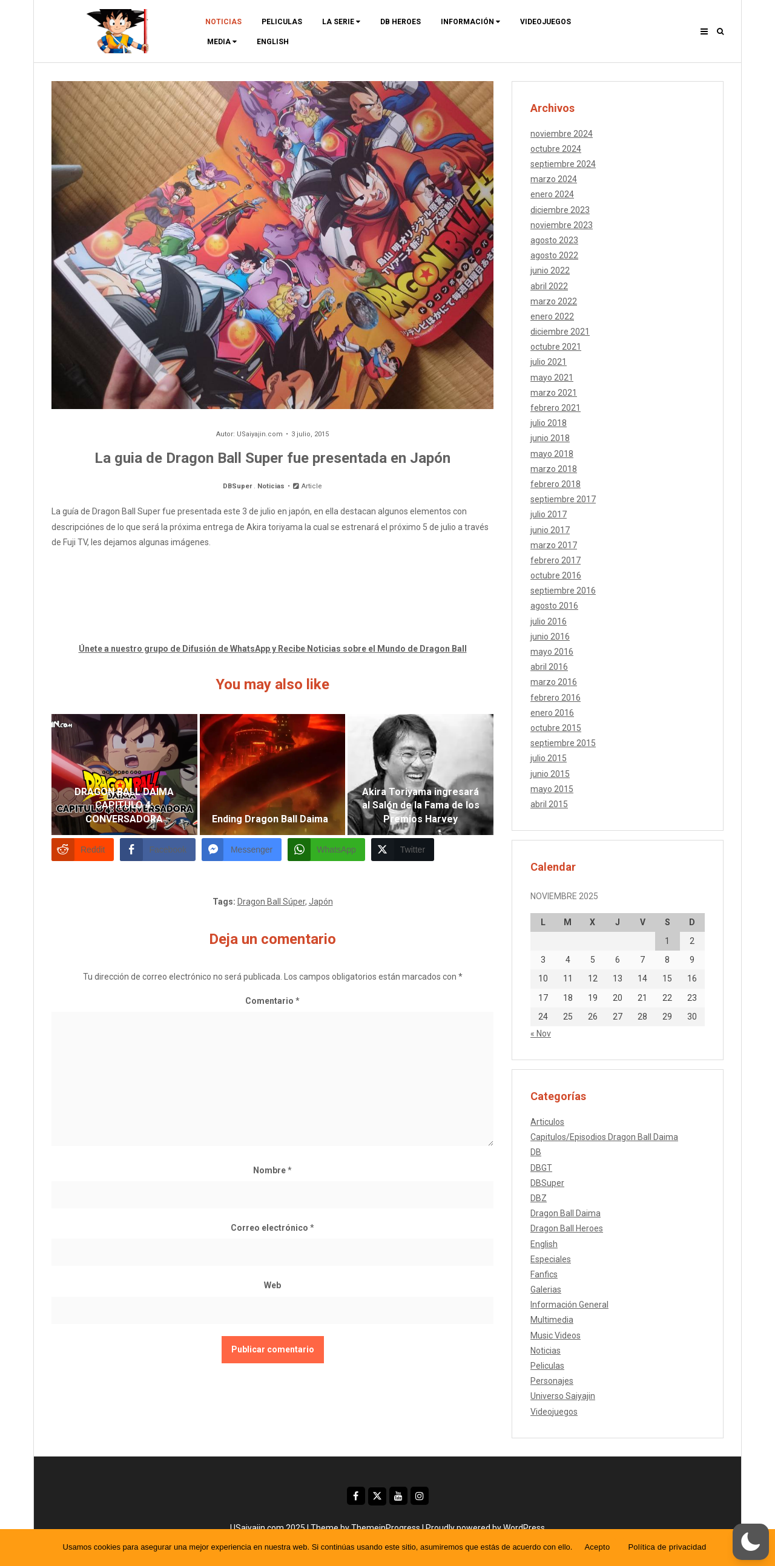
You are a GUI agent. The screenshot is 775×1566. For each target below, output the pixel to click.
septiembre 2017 (563, 499)
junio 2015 (550, 774)
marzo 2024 (553, 179)
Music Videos (555, 1335)
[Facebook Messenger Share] (242, 849)
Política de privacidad (667, 1546)
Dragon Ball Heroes (566, 1228)
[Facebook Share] (157, 849)
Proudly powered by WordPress (485, 1528)
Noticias (223, 22)
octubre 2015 (555, 728)
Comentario (272, 1001)
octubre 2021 (555, 347)
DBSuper (237, 486)
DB (535, 1152)
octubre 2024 (555, 149)
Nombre (272, 1170)
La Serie (341, 22)
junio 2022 (550, 270)
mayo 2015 (551, 789)
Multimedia (551, 1320)
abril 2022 (549, 286)
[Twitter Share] (402, 849)
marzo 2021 (553, 393)
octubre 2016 (555, 575)
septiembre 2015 (563, 743)
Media (222, 42)
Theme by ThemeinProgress (365, 1528)
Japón (321, 901)
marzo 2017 (553, 545)
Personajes (551, 1381)
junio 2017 (550, 530)
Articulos (547, 1122)
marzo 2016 (553, 682)
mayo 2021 (551, 377)
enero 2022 (552, 316)
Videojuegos (545, 22)
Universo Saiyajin (562, 1396)
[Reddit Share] (82, 849)
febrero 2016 (555, 698)
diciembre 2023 (560, 210)
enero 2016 (552, 713)
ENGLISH (273, 42)
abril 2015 (549, 804)
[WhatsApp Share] (326, 849)
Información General (569, 1304)
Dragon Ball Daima (565, 1213)
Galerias (545, 1289)
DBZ (538, 1198)
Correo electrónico (272, 1228)
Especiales (550, 1259)
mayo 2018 (551, 454)
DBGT (541, 1168)
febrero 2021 (555, 408)
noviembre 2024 (561, 134)
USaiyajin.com (260, 434)
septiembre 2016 (563, 590)
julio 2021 (548, 362)
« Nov (540, 1033)
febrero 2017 (555, 560)
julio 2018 (548, 423)
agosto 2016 (554, 606)
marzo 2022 (553, 301)
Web (272, 1285)
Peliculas (282, 22)
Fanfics (544, 1274)
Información (470, 22)
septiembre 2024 (563, 164)
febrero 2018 (555, 484)
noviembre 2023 (561, 225)
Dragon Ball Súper (271, 901)
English (544, 1244)
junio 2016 (550, 636)
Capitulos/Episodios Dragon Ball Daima (604, 1137)
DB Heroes (400, 22)
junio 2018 (550, 438)
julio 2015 (548, 758)
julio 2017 (548, 514)
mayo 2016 (551, 652)
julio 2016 (548, 621)
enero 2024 (552, 194)
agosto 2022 (554, 255)
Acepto (597, 1546)
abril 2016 (549, 667)
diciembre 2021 (560, 331)
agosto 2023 (554, 240)
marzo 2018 (553, 469)
